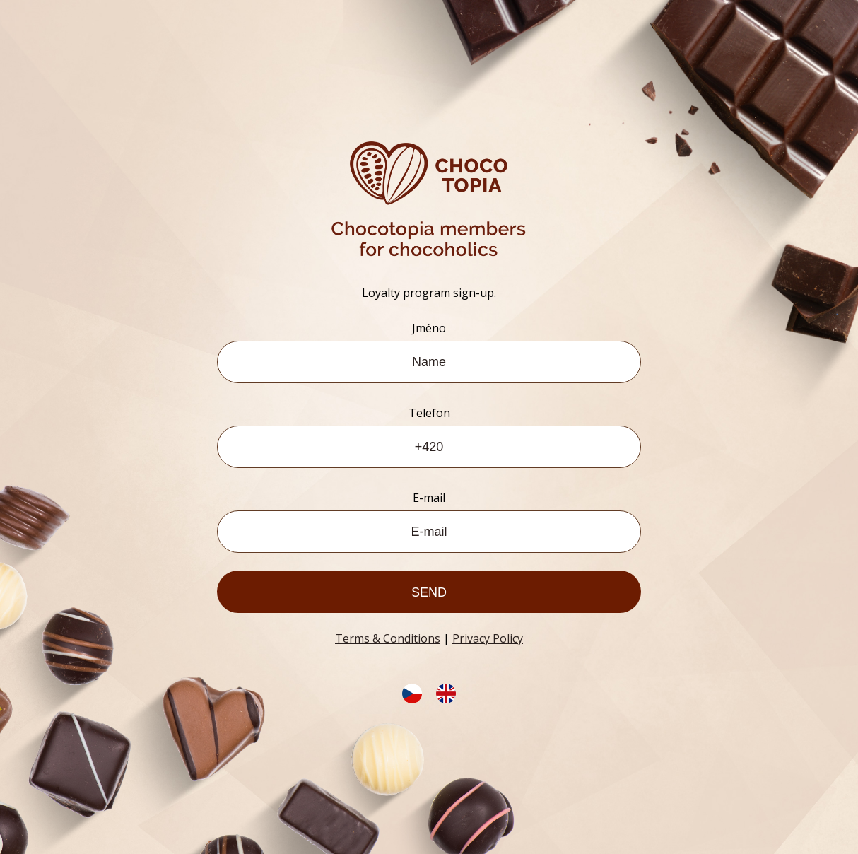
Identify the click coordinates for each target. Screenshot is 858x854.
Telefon (429, 413)
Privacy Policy (487, 638)
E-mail (429, 497)
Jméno (429, 328)
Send (429, 592)
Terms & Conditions (387, 638)
